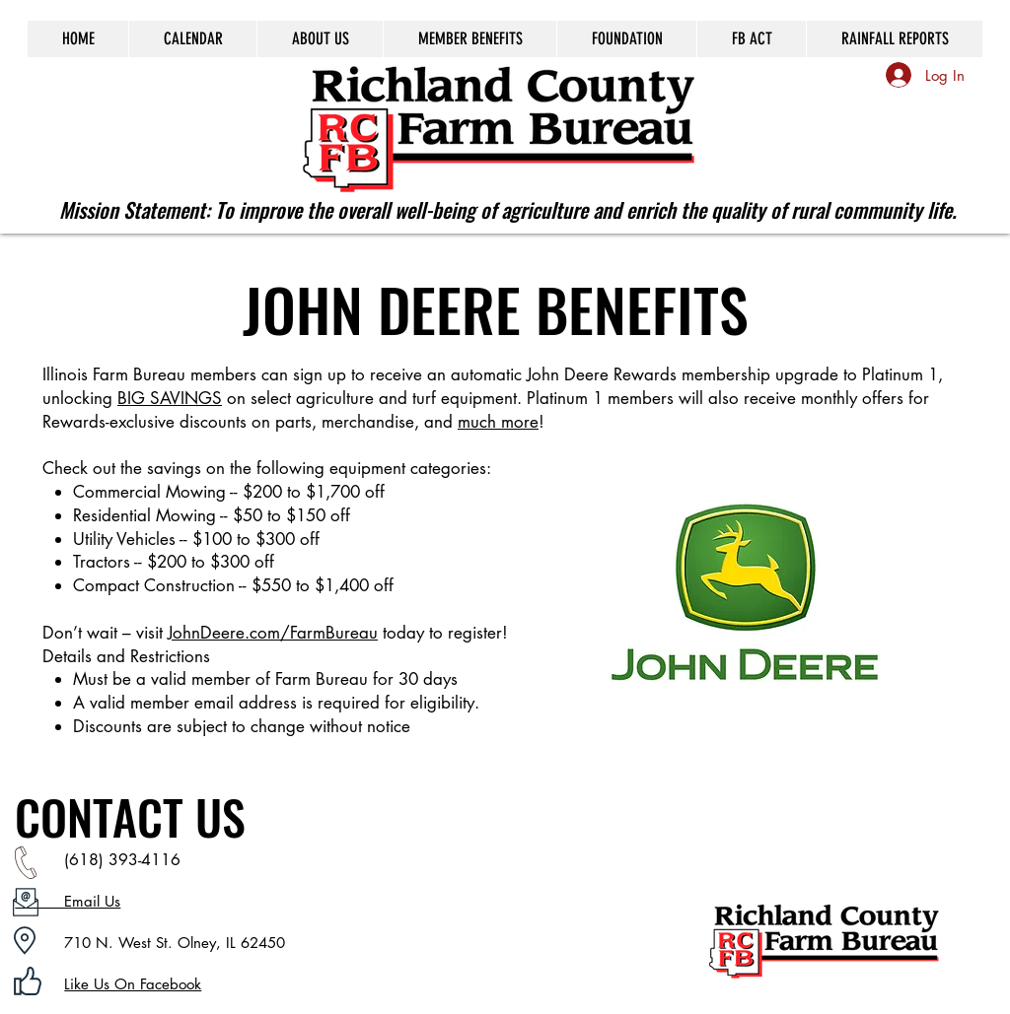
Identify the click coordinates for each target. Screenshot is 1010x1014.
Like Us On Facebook (132, 984)
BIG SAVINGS (169, 398)
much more (498, 422)
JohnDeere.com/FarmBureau (273, 632)
